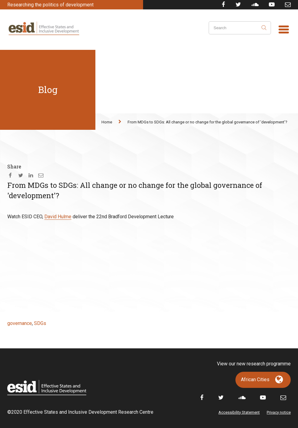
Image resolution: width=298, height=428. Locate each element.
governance (19, 323)
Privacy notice (279, 412)
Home (106, 122)
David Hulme (57, 216)
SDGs (40, 323)
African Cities (255, 379)
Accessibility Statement (239, 412)
